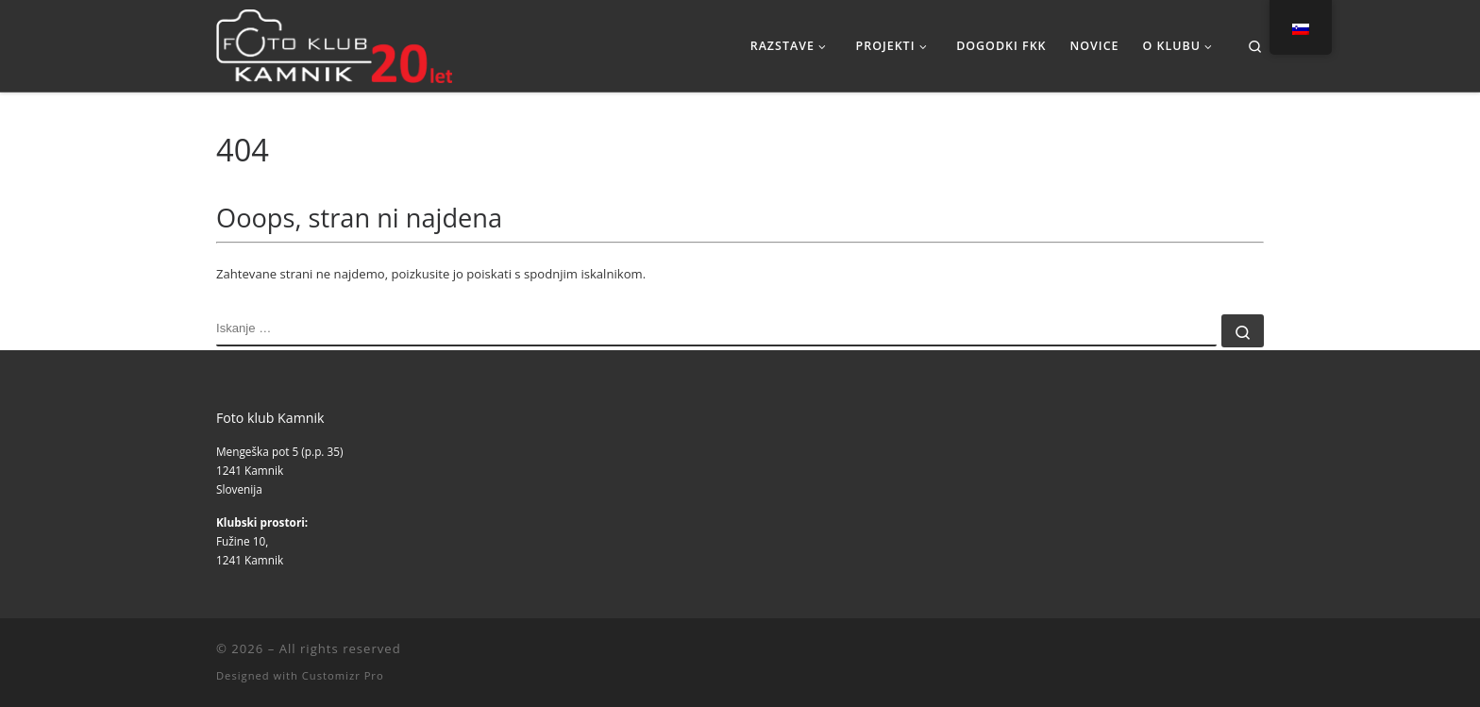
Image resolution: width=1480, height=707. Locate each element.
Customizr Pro (343, 675)
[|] (334, 42)
